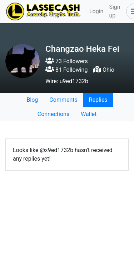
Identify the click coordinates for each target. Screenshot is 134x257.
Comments (63, 99)
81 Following (66, 69)
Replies (98, 99)
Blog (32, 99)
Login (96, 11)
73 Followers (66, 61)
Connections (53, 114)
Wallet (88, 114)
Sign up (114, 11)
